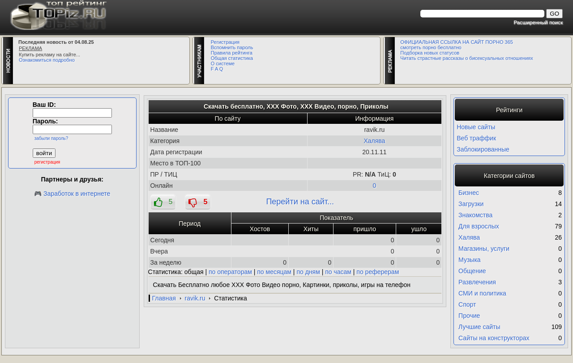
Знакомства (475, 215)
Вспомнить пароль (232, 47)
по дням (308, 271)
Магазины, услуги (483, 248)
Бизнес (468, 192)
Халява (374, 140)
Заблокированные (483, 149)
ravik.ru (195, 298)
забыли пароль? (51, 138)
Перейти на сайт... (300, 201)
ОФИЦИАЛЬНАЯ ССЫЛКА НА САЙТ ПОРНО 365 (456, 42)
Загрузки (470, 203)
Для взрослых (478, 226)
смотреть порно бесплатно (430, 47)
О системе (223, 63)
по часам (338, 271)
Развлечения (477, 282)
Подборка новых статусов (429, 52)
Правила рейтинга (231, 52)
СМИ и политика (482, 293)
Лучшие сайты (479, 326)
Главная (164, 298)
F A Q (217, 69)
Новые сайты (476, 127)
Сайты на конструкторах (493, 338)
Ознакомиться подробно (47, 60)
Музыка (469, 259)
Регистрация (225, 42)
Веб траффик (476, 138)
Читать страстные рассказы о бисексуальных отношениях (466, 58)
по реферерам (377, 271)
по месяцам (274, 271)
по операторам (230, 271)
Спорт (467, 304)
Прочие (469, 315)
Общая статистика (232, 58)
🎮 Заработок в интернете (72, 193)
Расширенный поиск (538, 22)
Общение (472, 270)
